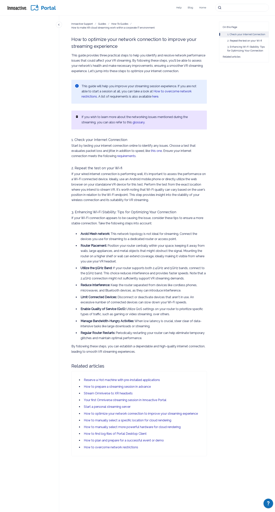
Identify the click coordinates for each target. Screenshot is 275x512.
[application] (268, 504)
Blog (190, 7)
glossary (138, 122)
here (155, 96)
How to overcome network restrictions (111, 447)
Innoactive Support (82, 23)
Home (202, 7)
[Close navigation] (59, 25)
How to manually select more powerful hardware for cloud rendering (132, 427)
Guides (102, 23)
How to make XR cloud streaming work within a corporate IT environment (113, 27)
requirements (126, 156)
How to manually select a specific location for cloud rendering (127, 420)
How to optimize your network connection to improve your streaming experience (141, 413)
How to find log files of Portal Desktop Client (115, 433)
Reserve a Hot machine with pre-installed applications (122, 380)
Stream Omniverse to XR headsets (108, 393)
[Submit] (220, 8)
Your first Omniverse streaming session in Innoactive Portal (125, 400)
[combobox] (242, 7)
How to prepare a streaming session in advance (117, 386)
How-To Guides (119, 23)
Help (179, 7)
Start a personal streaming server (107, 407)
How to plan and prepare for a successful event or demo (124, 440)
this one (156, 151)
